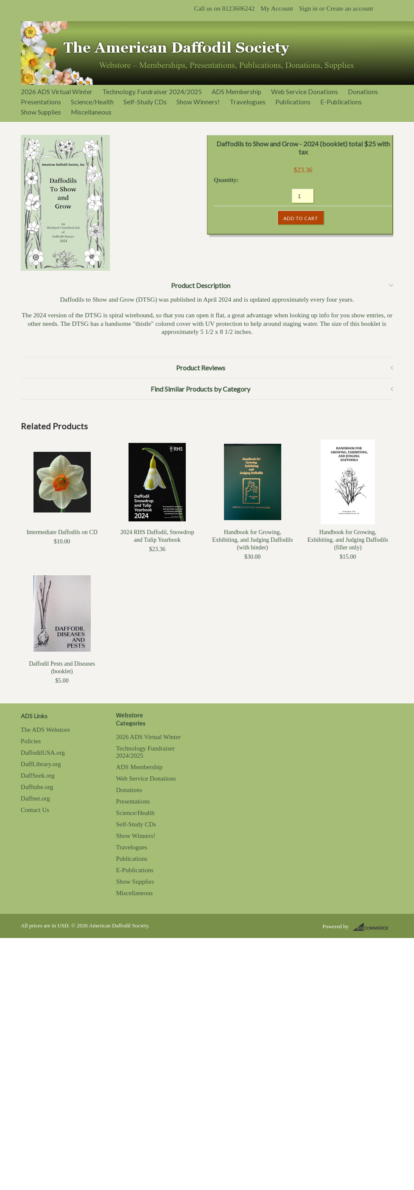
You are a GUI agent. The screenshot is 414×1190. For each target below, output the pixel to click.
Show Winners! (198, 102)
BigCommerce (373, 927)
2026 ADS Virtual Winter (56, 91)
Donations (363, 91)
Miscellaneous (91, 112)
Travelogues (247, 102)
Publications (292, 102)
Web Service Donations (304, 91)
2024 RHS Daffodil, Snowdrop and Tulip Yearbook (157, 536)
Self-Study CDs (145, 102)
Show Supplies (41, 112)
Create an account (349, 8)
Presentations (41, 102)
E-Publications (341, 102)
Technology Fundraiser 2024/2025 (152, 91)
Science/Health (92, 102)
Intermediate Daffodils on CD (61, 532)
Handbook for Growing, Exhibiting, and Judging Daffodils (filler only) (348, 540)
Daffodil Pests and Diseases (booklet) (62, 668)
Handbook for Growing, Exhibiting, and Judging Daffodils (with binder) (252, 540)
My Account (276, 8)
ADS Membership (236, 91)
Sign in (308, 8)
